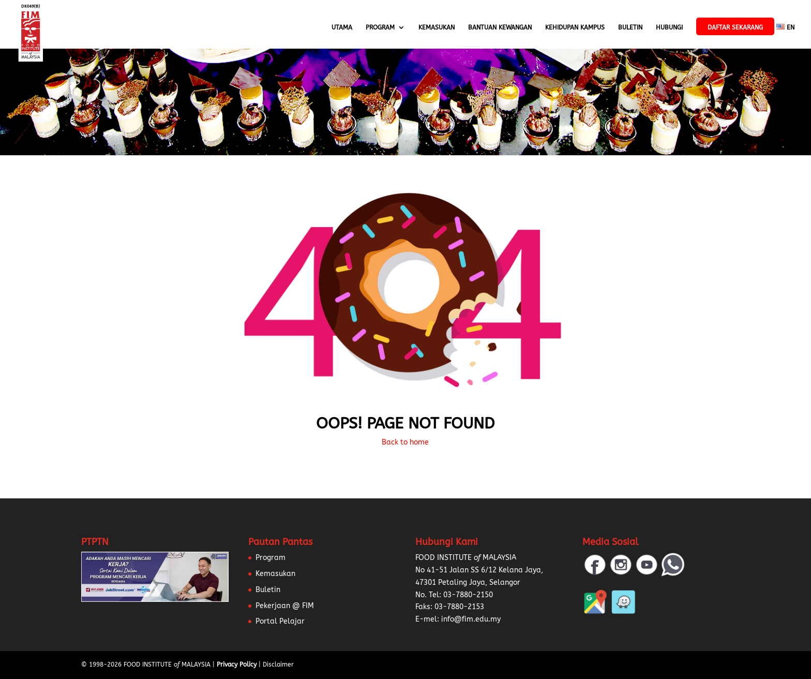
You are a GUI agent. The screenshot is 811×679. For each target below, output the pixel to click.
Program (380, 27)
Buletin (630, 27)
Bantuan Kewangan (500, 27)
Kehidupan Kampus (575, 27)
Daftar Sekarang (735, 27)
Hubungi (669, 27)
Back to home (405, 442)
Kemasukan (436, 27)
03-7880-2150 (468, 595)
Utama (342, 27)
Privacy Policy (237, 664)
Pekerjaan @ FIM (285, 605)
